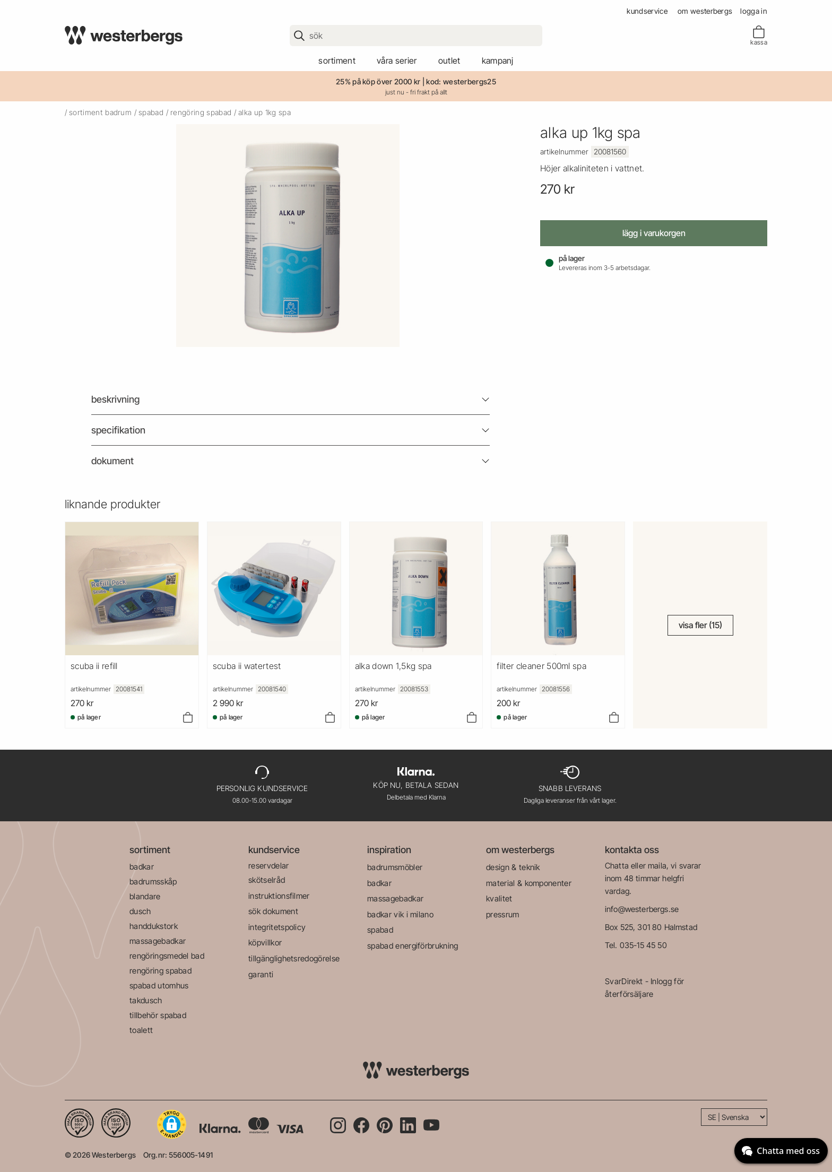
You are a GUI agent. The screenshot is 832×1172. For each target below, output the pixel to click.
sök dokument (273, 911)
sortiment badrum (100, 112)
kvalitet (499, 898)
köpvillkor (265, 942)
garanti (260, 974)
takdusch (145, 1000)
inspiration (389, 849)
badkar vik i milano (400, 914)
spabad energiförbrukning (412, 946)
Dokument (112, 460)
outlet (449, 60)
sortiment (337, 60)
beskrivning (115, 399)
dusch (140, 911)
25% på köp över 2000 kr (378, 81)
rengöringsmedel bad (166, 956)
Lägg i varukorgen (654, 233)
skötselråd (266, 880)
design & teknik (513, 867)
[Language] (734, 1117)
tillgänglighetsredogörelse (294, 958)
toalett (141, 1030)
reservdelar (268, 866)
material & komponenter (528, 883)
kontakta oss (632, 849)
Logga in (753, 10)
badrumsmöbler (394, 867)
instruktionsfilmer (279, 896)
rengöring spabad (200, 112)
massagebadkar (157, 941)
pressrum (502, 914)
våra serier (397, 60)
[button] (171, 1124)
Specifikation (118, 430)
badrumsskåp (153, 881)
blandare (145, 896)
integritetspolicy (277, 927)
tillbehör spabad (157, 1015)
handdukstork (153, 926)
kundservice (647, 10)
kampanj (498, 60)
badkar (141, 867)
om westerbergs (705, 10)
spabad (150, 112)
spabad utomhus (158, 985)
